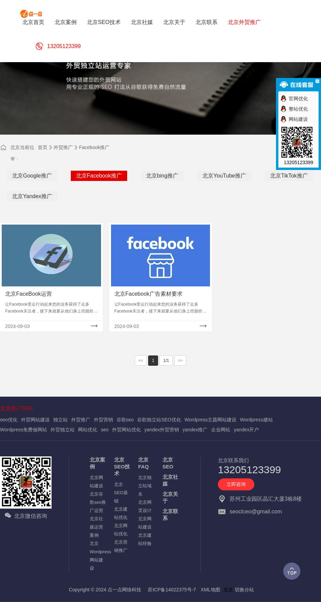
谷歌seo (125, 419)
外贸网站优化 (126, 429)
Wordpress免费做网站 (23, 429)
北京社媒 (170, 480)
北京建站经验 (145, 539)
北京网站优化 (121, 529)
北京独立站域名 (145, 486)
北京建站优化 (121, 513)
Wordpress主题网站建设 (210, 419)
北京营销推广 (121, 546)
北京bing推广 (162, 176)
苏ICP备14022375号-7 (172, 589)
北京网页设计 (145, 506)
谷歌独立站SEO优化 (159, 419)
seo (105, 429)
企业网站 (220, 429)
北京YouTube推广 (224, 176)
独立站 (60, 419)
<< (141, 360)
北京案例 (97, 463)
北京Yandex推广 (32, 196)
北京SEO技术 (122, 466)
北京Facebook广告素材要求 (148, 294)
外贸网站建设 (35, 419)
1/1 (166, 360)
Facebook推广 (94, 147)
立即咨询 (236, 484)
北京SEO (168, 463)
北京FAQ (143, 463)
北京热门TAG (16, 408)
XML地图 (210, 589)
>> (180, 360)
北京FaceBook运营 (28, 294)
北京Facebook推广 (99, 176)
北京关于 (170, 497)
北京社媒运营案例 (96, 527)
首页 (42, 147)
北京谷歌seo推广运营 (98, 502)
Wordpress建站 (256, 419)
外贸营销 (103, 419)
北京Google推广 (32, 176)
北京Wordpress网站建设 (98, 556)
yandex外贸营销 (161, 429)
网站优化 (87, 429)
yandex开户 (246, 429)
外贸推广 (63, 147)
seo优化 (9, 419)
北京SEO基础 (121, 492)
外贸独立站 (63, 429)
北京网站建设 (96, 481)
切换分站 (244, 589)
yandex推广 (195, 429)
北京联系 (170, 514)
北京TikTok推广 (289, 176)
